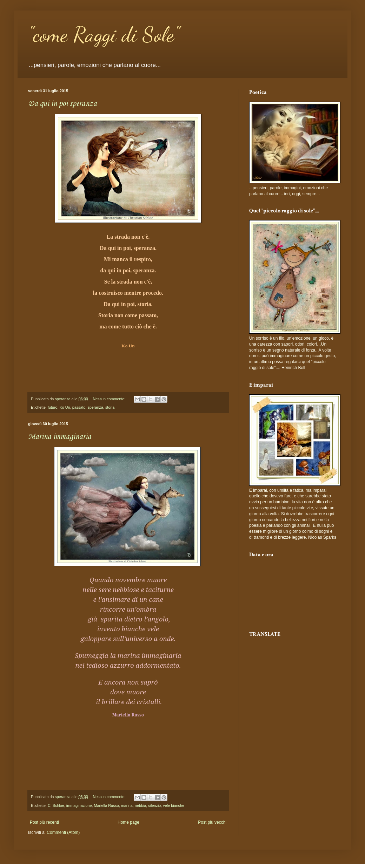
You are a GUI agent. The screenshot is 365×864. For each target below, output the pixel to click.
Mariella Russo (106, 805)
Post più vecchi (212, 822)
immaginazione (79, 805)
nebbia (140, 805)
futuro (53, 407)
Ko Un (65, 407)
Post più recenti (44, 822)
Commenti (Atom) (63, 832)
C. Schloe (56, 805)
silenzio (154, 805)
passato (79, 407)
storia (109, 407)
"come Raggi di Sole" (103, 34)
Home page (128, 822)
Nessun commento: (110, 399)
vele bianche (173, 805)
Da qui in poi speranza (62, 103)
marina (127, 805)
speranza (95, 407)
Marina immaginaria (59, 436)
